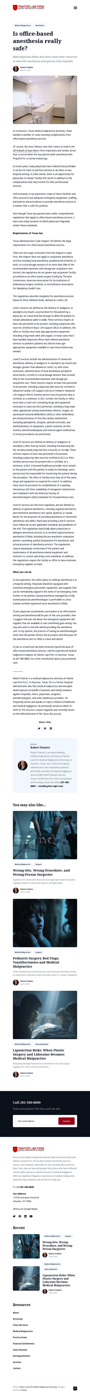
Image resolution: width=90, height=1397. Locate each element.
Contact (66, 1121)
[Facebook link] (20, 1216)
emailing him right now (50, 786)
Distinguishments (21, 1356)
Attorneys (18, 1319)
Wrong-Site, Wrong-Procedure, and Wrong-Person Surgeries (41, 872)
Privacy (24, 1390)
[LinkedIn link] (25, 1216)
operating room (41, 1044)
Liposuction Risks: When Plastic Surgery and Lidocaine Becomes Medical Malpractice (38, 1054)
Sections (17, 1362)
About (16, 1312)
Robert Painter (26, 67)
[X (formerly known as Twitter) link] (14, 1216)
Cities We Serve (20, 1325)
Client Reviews (20, 1349)
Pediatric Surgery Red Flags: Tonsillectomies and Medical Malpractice (36, 962)
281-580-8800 (27, 1187)
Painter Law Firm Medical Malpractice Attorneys (38, 1387)
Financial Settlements (23, 1343)
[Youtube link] (31, 1216)
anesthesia (39, 25)
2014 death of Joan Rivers (26, 150)
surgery (38, 864)
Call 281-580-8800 (27, 1102)
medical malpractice (23, 25)
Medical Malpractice (23, 1331)
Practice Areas (20, 1337)
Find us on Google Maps (25, 1208)
